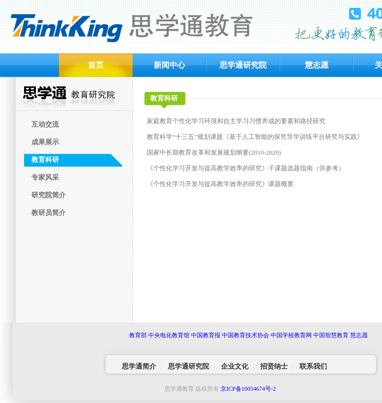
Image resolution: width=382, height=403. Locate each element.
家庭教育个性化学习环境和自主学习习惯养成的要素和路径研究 (236, 121)
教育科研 (45, 159)
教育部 (138, 335)
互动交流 (45, 124)
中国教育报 (205, 335)
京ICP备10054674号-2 (248, 388)
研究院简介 (48, 195)
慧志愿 (316, 65)
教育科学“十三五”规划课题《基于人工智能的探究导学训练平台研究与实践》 (255, 136)
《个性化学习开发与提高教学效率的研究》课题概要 (220, 184)
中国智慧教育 (331, 335)
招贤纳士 (274, 366)
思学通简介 (139, 366)
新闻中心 (169, 65)
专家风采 (45, 177)
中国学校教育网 (291, 335)
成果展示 (45, 142)
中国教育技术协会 (245, 335)
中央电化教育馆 (169, 335)
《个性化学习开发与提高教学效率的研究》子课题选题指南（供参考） (246, 168)
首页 (96, 65)
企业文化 (234, 366)
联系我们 (313, 366)
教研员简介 (48, 212)
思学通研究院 (243, 65)
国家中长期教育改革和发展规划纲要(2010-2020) (214, 152)
